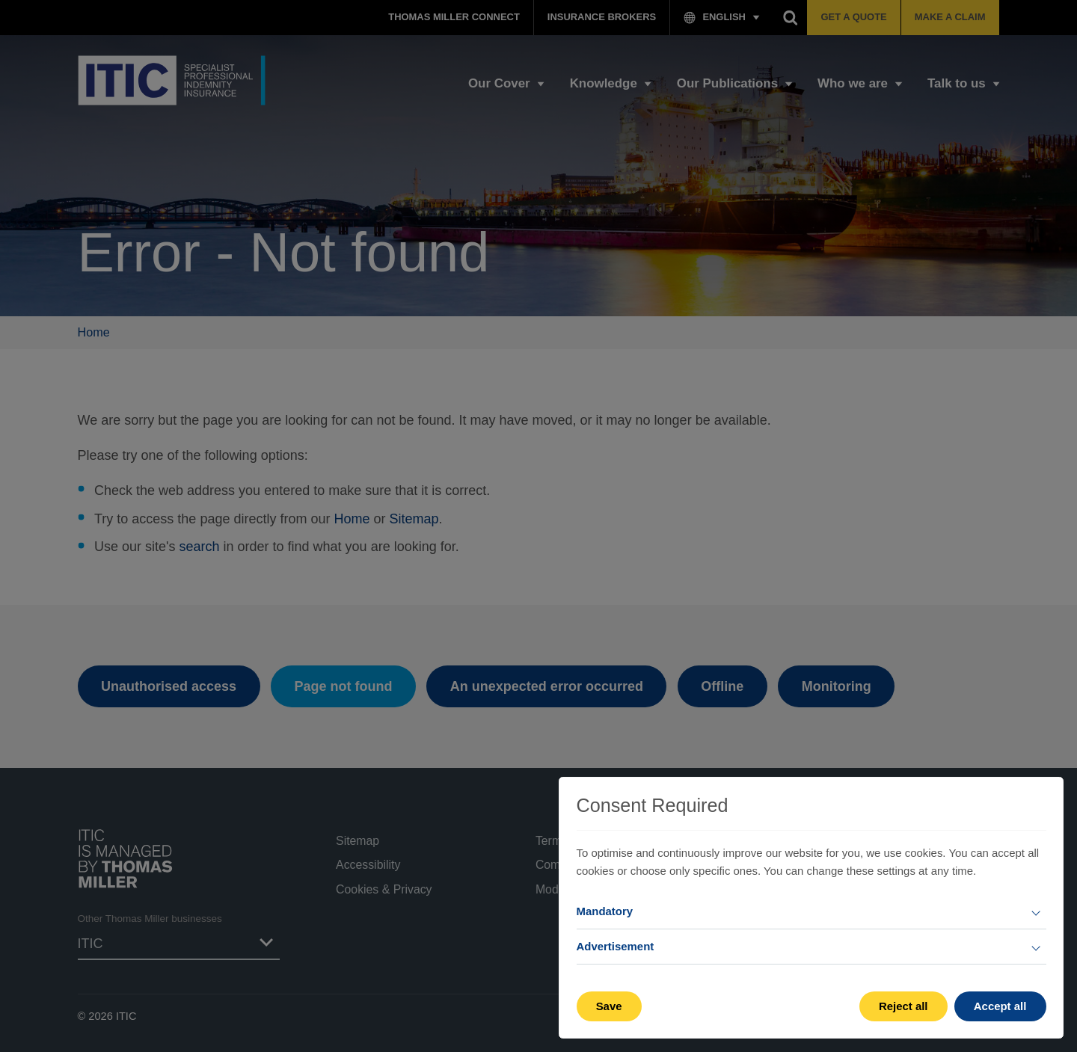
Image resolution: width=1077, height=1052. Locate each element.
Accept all (1000, 1006)
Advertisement (615, 946)
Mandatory (605, 911)
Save (609, 1006)
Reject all (903, 1006)
